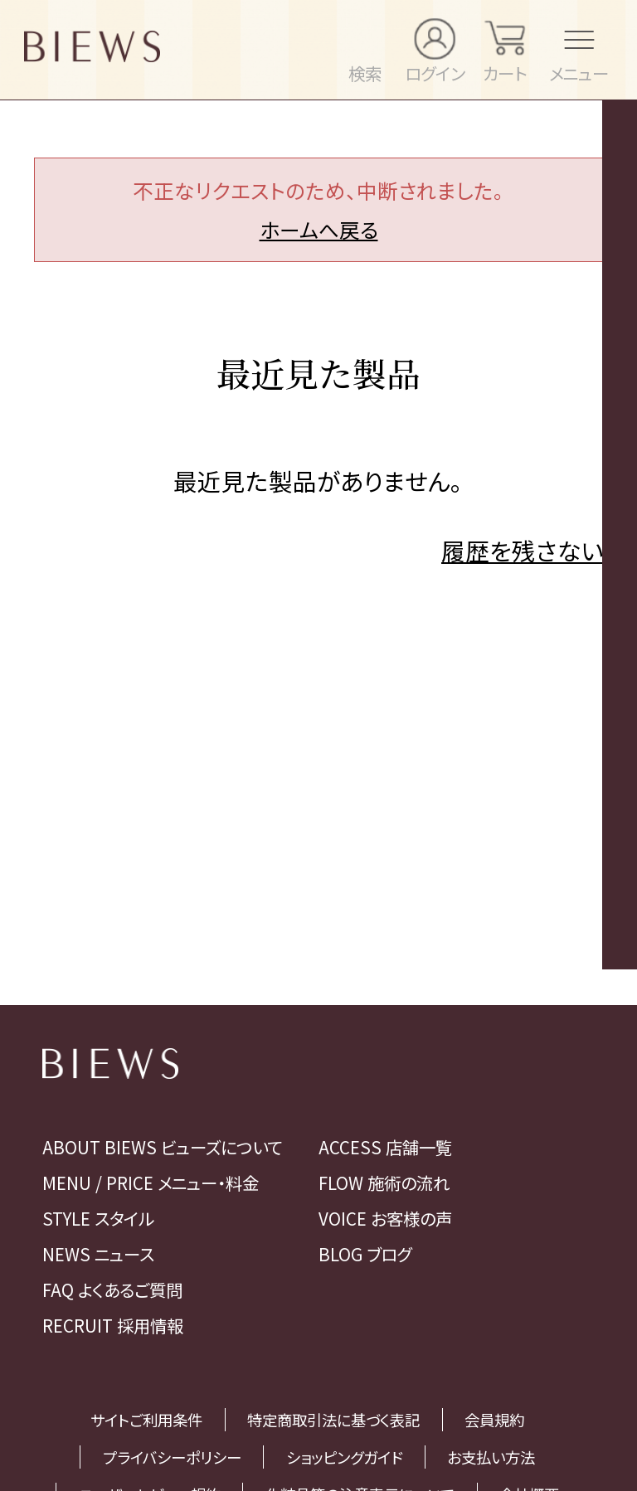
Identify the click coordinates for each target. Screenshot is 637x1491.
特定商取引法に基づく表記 (333, 1419)
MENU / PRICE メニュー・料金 (150, 1182)
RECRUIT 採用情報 (112, 1325)
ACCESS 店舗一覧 (385, 1146)
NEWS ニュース (98, 1253)
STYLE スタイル (98, 1218)
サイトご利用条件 (146, 1419)
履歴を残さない (522, 550)
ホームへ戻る (319, 229)
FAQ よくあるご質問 (112, 1289)
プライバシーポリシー (172, 1457)
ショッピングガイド (344, 1457)
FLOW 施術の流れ (384, 1182)
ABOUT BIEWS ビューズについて (162, 1146)
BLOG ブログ (364, 1253)
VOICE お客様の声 (385, 1218)
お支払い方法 (491, 1457)
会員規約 (494, 1419)
